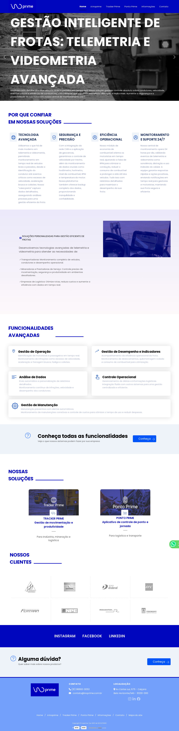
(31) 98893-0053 (79, 689)
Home (83, 6)
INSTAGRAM (64, 636)
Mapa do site (135, 715)
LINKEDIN (117, 636)
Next (174, 57)
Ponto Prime (130, 6)
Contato (163, 6)
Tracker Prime (113, 6)
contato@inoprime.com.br (85, 693)
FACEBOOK (92, 636)
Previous (4, 57)
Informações (148, 6)
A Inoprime (96, 6)
